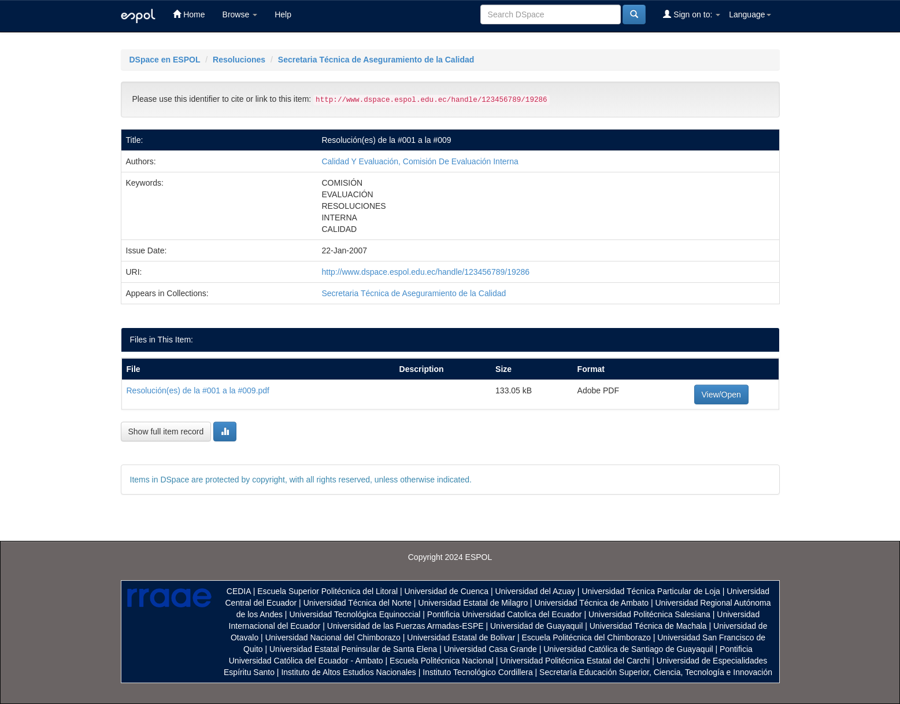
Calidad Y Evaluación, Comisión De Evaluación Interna (419, 161)
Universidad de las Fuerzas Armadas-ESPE (405, 626)
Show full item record (166, 431)
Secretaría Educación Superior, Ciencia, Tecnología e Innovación (655, 672)
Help (283, 14)
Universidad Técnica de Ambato (592, 602)
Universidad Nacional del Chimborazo (333, 637)
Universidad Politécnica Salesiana (649, 614)
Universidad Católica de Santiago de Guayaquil (628, 649)
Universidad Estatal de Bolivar (461, 637)
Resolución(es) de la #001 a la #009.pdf (198, 390)
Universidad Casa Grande (491, 649)
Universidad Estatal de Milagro (473, 602)
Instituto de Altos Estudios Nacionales (348, 672)
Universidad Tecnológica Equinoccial (354, 614)
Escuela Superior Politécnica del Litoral (327, 591)
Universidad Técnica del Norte (357, 602)
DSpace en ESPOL (165, 59)
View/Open (721, 394)
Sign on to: (691, 14)
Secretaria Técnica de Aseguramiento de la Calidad (376, 59)
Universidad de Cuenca (446, 591)
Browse (240, 14)
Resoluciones (239, 59)
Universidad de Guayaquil (536, 626)
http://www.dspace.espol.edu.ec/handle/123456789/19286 (425, 272)
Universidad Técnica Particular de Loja (651, 591)
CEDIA (239, 591)
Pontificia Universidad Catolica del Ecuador (504, 614)
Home (189, 14)
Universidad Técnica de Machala (648, 626)
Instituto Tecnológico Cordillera (477, 672)
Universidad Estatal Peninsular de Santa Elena (353, 649)
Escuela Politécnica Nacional (442, 660)
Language (750, 14)
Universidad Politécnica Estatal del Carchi (575, 660)
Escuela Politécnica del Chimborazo (585, 637)
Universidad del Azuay (535, 591)
